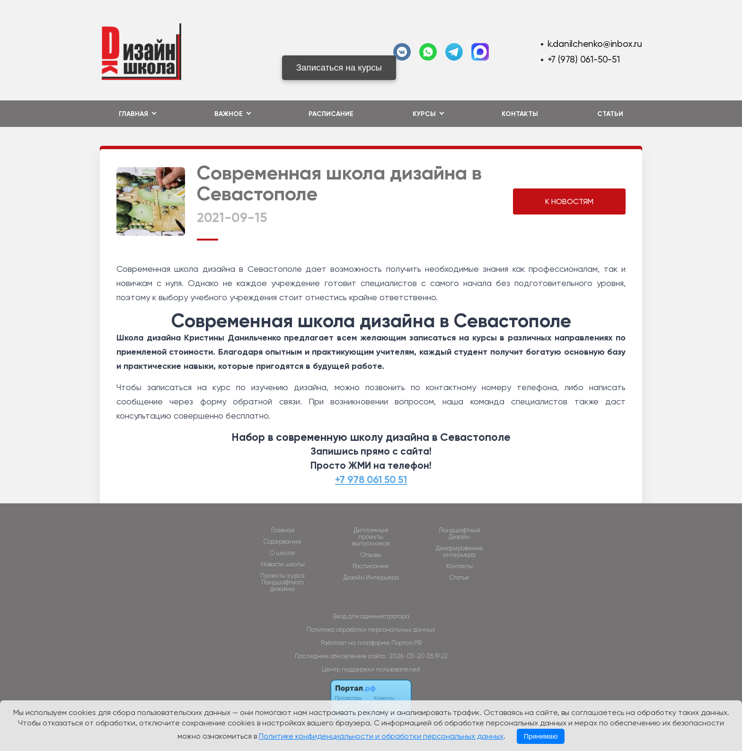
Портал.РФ (406, 642)
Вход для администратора (371, 616)
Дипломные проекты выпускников (370, 537)
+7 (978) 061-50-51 (584, 59)
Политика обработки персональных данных (371, 629)
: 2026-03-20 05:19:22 (417, 656)
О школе (282, 553)
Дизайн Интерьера (371, 577)
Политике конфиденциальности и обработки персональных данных (381, 736)
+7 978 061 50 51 (371, 480)
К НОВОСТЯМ (569, 201)
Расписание (331, 114)
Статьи (610, 114)
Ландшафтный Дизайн (459, 533)
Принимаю (541, 736)
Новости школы (283, 564)
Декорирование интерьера (459, 551)
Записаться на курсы (339, 67)
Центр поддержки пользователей (371, 669)
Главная (282, 530)
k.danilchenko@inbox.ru (595, 43)
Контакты (520, 114)
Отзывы (371, 555)
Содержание (282, 541)
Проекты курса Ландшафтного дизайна (282, 582)
